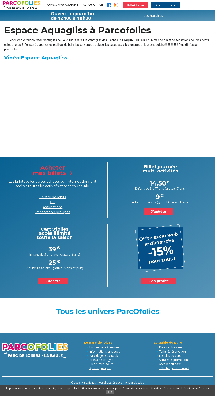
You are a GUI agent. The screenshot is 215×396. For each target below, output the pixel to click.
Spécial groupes (100, 368)
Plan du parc (165, 5)
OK (110, 392)
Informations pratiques (104, 351)
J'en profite (159, 281)
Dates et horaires (170, 347)
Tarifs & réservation (172, 351)
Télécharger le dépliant (174, 368)
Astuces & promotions (174, 360)
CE (52, 202)
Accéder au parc (170, 364)
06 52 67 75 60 (90, 5)
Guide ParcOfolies (101, 364)
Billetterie (135, 5)
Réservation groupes (52, 212)
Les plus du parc (170, 356)
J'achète (158, 212)
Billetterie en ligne (101, 360)
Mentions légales (134, 382)
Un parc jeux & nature (104, 347)
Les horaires (153, 15)
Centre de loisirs (52, 197)
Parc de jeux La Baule (104, 356)
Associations (52, 207)
